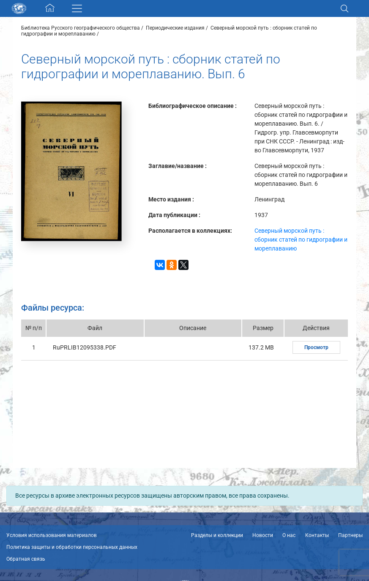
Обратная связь (25, 559)
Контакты (317, 535)
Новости (262, 535)
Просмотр (316, 347)
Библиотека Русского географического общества (80, 28)
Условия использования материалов (51, 535)
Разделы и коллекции (217, 535)
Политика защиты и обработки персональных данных (71, 547)
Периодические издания (175, 28)
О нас (288, 535)
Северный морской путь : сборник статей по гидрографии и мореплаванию (300, 239)
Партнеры (350, 535)
